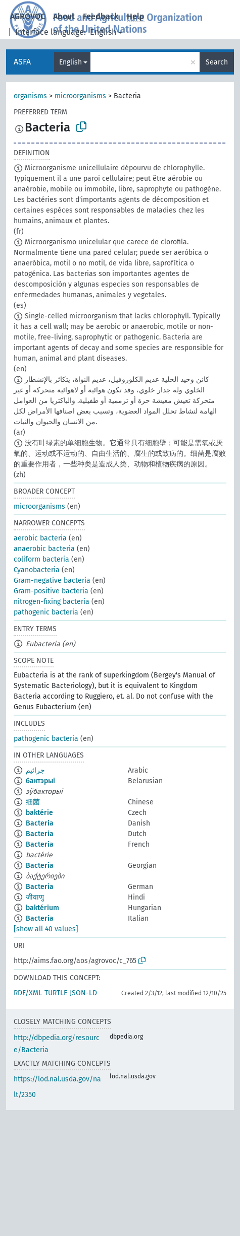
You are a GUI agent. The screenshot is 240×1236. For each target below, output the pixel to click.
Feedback (101, 16)
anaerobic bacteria (44, 548)
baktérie (39, 812)
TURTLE (55, 993)
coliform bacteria (41, 559)
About (64, 16)
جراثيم (35, 770)
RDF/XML (28, 993)
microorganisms (80, 96)
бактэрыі (40, 781)
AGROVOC (27, 16)
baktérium (42, 908)
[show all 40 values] (46, 929)
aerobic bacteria (40, 538)
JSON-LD (83, 993)
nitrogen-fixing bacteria (51, 601)
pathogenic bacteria (46, 612)
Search (217, 62)
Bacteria (40, 823)
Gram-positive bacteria (51, 591)
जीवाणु (35, 897)
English (103, 32)
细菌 (33, 802)
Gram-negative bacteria (52, 580)
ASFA (22, 61)
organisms (30, 96)
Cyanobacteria (37, 570)
